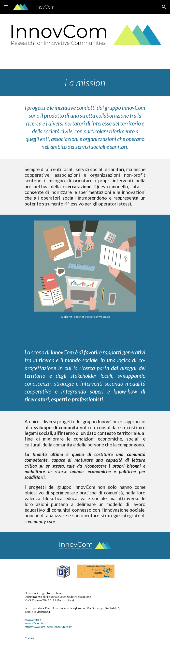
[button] (6, 7)
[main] (85, 82)
